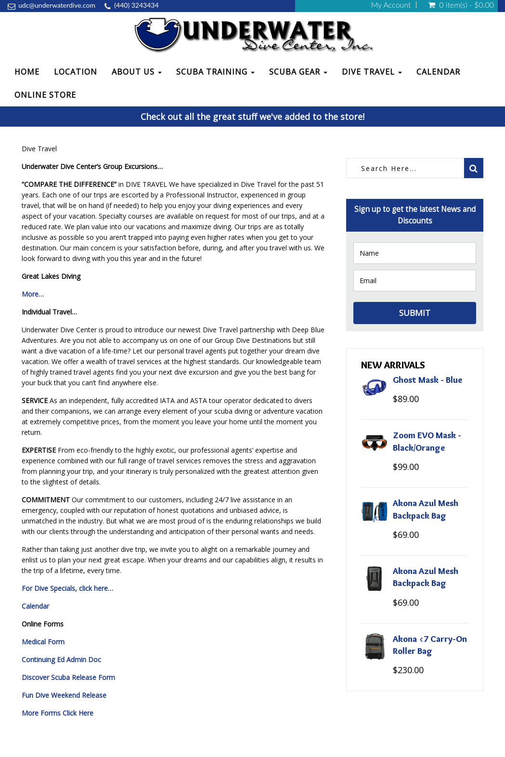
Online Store (45, 95)
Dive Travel (372, 71)
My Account (391, 4)
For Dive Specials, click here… (67, 588)
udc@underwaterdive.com (56, 5)
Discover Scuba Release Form (68, 677)
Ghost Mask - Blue (427, 380)
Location (75, 71)
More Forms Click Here (57, 713)
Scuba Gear (298, 71)
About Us (137, 71)
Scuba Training (215, 71)
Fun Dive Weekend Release (64, 695)
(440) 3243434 (136, 5)
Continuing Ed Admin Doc (61, 659)
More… (33, 294)
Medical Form (43, 641)
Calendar (438, 71)
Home (26, 71)
